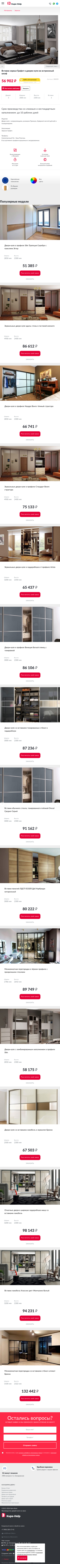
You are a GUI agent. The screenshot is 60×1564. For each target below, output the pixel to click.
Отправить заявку (30, 1445)
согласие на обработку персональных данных (30, 1452)
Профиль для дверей (8, 1496)
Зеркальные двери (7, 1492)
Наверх (5, 1559)
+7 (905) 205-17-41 (8, 1529)
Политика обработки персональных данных (16, 1563)
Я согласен (22, 1558)
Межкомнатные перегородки (10, 1502)
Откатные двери (6, 1500)
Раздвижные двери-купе (9, 1490)
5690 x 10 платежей (29, 81)
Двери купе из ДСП (7, 1498)
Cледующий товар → (52, 66)
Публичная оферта (39, 1563)
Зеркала (17, 10)
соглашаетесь (31, 1550)
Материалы (8, 10)
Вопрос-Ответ (6, 1488)
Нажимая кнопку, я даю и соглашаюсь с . (29, 1454)
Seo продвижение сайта (8, 1555)
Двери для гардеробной (9, 1494)
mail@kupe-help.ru (9, 1533)
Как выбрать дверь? (8, 1484)
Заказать (26, 88)
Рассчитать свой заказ (11, 88)
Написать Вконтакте (10, 1537)
